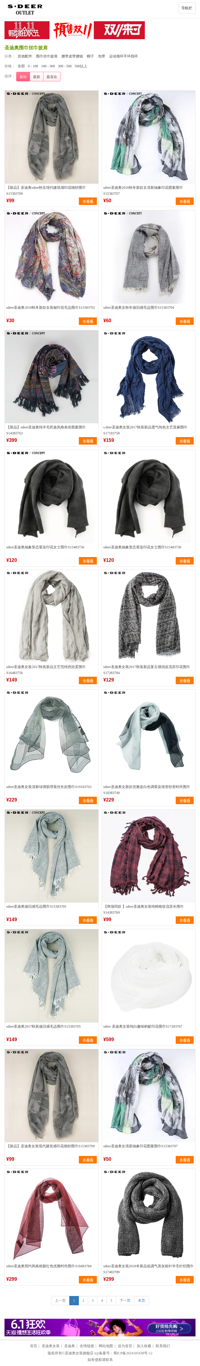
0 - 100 (33, 66)
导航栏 (186, 8)
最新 (36, 77)
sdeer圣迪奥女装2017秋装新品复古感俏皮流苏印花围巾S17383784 (146, 670)
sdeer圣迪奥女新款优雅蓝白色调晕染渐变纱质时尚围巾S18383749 (146, 790)
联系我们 (163, 1346)
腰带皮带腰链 (72, 56)
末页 (141, 1300)
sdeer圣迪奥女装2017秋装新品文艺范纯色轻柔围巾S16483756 (46, 670)
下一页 (125, 1300)
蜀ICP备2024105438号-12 (133, 1353)
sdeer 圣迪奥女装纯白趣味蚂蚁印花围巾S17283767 (142, 1026)
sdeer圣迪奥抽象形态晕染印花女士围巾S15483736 (45, 547)
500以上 (81, 66)
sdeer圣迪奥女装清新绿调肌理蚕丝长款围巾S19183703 (48, 787)
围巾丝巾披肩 (47, 56)
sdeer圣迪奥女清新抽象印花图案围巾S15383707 (140, 1146)
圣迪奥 (69, 1346)
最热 (23, 77)
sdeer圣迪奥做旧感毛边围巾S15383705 (36, 906)
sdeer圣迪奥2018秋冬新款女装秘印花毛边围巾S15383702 (50, 307)
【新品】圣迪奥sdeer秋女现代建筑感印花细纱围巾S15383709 (46, 190)
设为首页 (125, 1346)
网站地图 (106, 1346)
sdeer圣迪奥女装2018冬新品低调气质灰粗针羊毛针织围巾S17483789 (148, 1269)
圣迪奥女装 (51, 1346)
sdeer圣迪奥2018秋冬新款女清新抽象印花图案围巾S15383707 (143, 190)
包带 (101, 56)
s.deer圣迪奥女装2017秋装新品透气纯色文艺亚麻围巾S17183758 (145, 430)
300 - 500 (65, 66)
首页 (33, 1346)
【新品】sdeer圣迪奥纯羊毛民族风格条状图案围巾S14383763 (46, 430)
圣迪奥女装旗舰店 (79, 1353)
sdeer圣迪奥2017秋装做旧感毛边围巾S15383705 (43, 1026)
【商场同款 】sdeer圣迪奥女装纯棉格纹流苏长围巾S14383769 (143, 909)
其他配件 (25, 56)
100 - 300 (48, 66)
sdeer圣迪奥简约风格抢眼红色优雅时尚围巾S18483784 (48, 1266)
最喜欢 (51, 77)
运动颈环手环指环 (123, 56)
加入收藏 (144, 1346)
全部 (21, 66)
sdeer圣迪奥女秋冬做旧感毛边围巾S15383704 (138, 307)
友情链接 (87, 1346)
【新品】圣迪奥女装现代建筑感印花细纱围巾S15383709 (50, 1146)
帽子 (90, 56)
